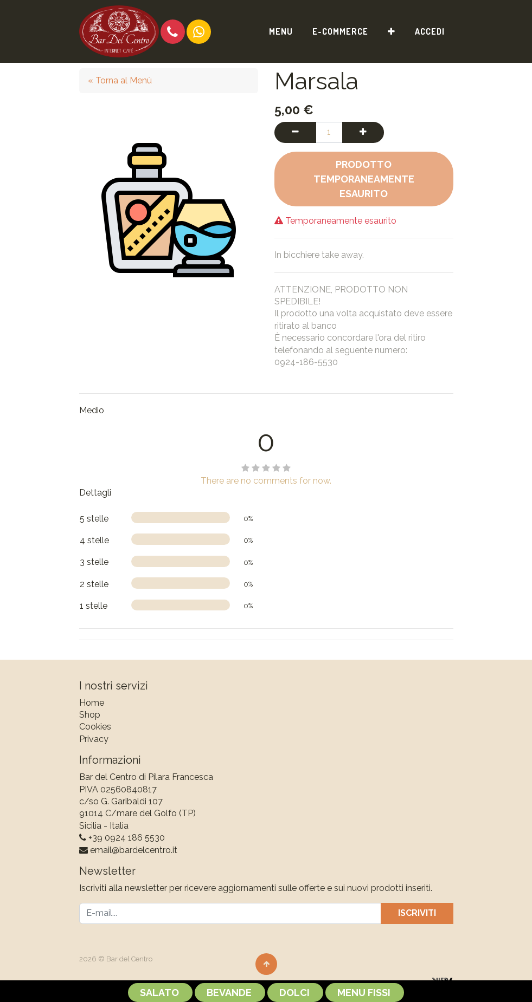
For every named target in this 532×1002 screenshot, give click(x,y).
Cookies (95, 726)
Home (91, 703)
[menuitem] (281, 31)
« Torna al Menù (120, 80)
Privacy (93, 739)
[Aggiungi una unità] (363, 132)
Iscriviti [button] (417, 913)
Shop (89, 715)
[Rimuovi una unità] (295, 132)
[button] (391, 31)
